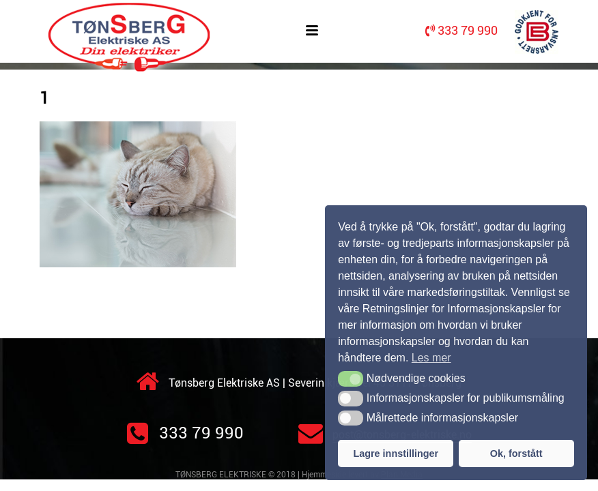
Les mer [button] (431, 357)
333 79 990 (185, 433)
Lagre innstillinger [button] (395, 453)
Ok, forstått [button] (516, 453)
